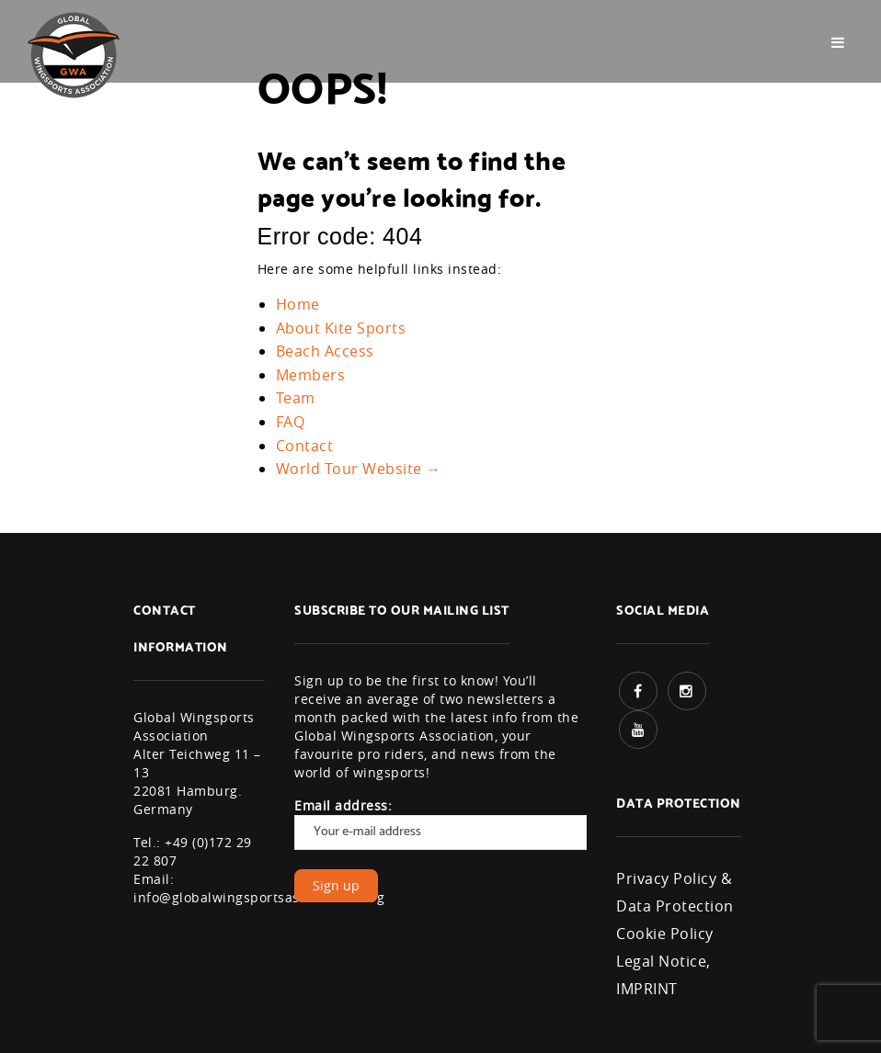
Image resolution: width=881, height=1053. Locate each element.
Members (311, 375)
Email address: (440, 823)
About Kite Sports (341, 328)
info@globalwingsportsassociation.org (258, 897)
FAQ (290, 422)
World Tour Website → (358, 469)
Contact (305, 446)
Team (295, 398)
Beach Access (325, 351)
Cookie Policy (665, 933)
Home (298, 304)
